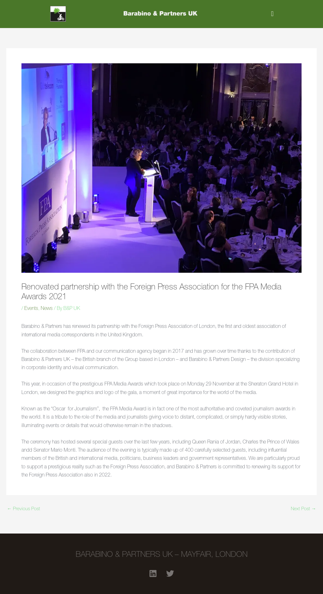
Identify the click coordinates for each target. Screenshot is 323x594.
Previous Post (23, 509)
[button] (272, 14)
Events (31, 308)
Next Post (303, 509)
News (47, 308)
